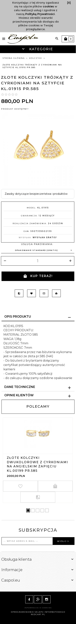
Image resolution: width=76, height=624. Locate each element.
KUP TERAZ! (38, 276)
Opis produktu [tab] (17, 316)
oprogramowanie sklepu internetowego (38, 612)
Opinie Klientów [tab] (19, 395)
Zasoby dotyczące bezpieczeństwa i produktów (36, 193)
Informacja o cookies (38, 608)
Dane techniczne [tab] (19, 387)
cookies (48, 6)
